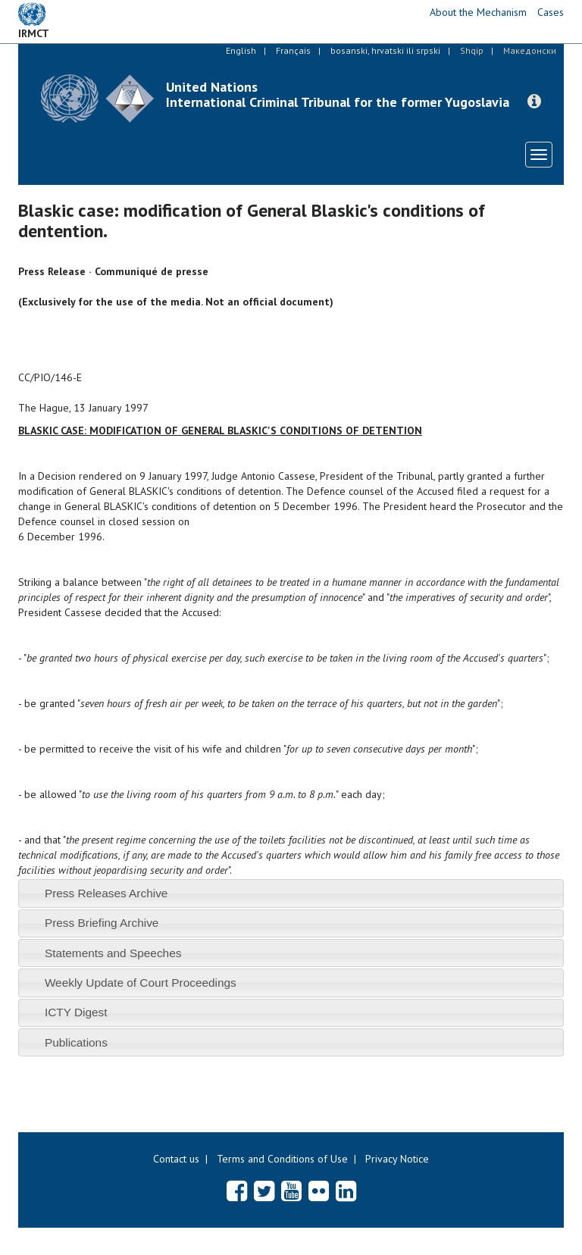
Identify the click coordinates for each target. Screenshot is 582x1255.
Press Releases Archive (106, 893)
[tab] (291, 893)
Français (293, 50)
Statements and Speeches (113, 953)
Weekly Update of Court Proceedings (140, 982)
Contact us (176, 1159)
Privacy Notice (397, 1159)
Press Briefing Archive (102, 922)
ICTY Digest (76, 1012)
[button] (534, 101)
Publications (76, 1042)
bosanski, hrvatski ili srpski (385, 50)
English (241, 50)
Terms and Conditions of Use (282, 1159)
